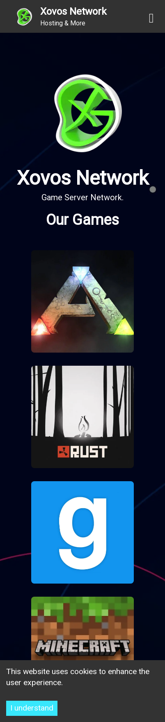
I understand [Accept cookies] (31, 708)
